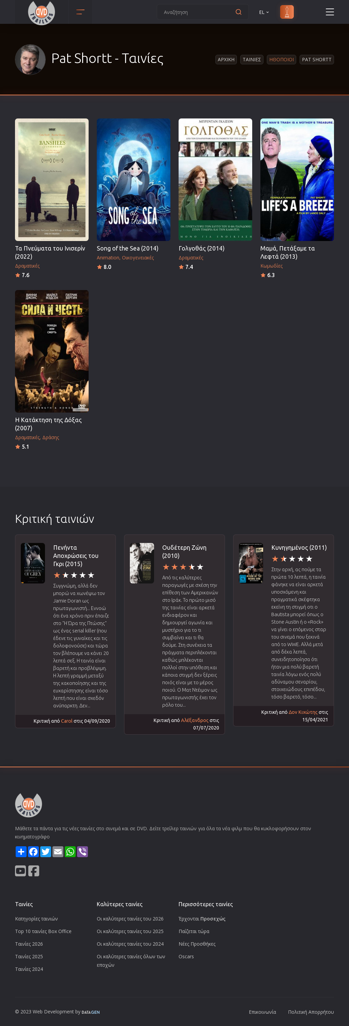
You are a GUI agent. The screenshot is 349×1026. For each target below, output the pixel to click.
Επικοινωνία (262, 1012)
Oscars (186, 956)
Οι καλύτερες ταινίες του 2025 (130, 931)
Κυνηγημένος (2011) (299, 547)
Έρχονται (202, 918)
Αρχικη (226, 59)
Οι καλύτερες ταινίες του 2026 (130, 918)
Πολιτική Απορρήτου (311, 1012)
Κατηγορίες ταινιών (36, 918)
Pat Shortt (317, 59)
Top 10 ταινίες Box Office (43, 931)
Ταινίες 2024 (29, 969)
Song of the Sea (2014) (127, 248)
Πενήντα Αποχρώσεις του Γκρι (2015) (75, 555)
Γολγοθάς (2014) (202, 248)
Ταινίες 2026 (29, 944)
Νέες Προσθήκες (197, 944)
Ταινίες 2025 (29, 956)
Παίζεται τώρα (194, 931)
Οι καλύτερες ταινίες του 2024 (130, 944)
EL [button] (264, 12)
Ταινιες (252, 59)
